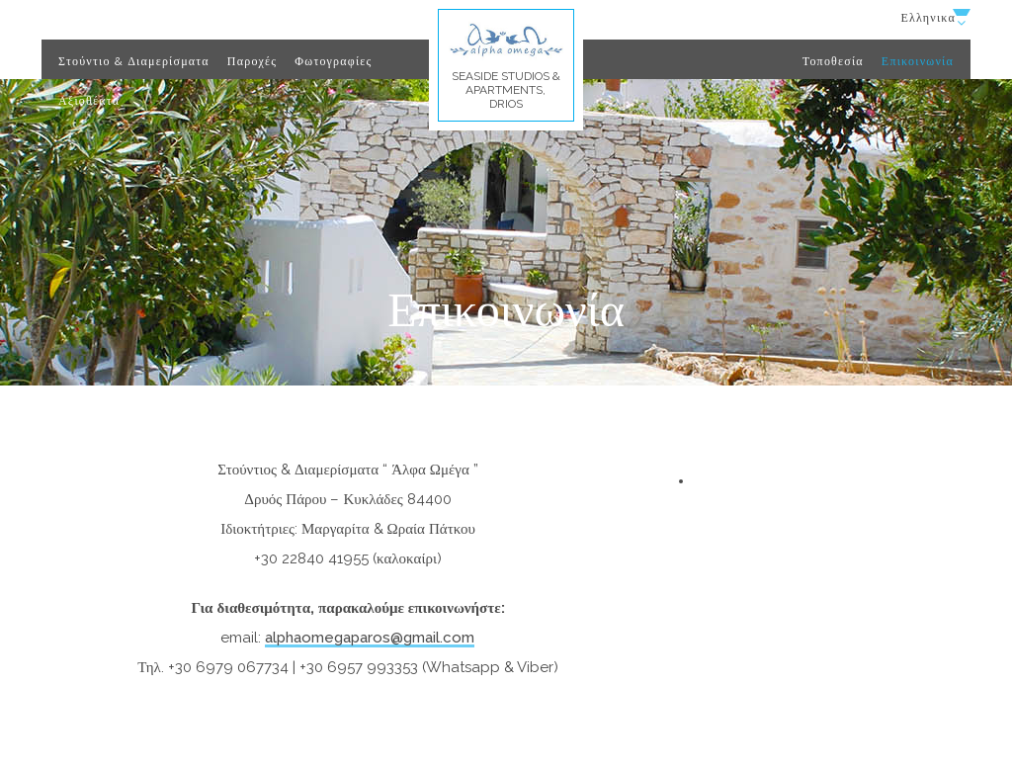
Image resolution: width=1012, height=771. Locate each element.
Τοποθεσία (833, 61)
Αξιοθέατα (89, 101)
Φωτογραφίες (333, 61)
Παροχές (252, 61)
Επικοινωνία (918, 61)
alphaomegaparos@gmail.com (369, 637)
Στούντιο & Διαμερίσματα (134, 61)
